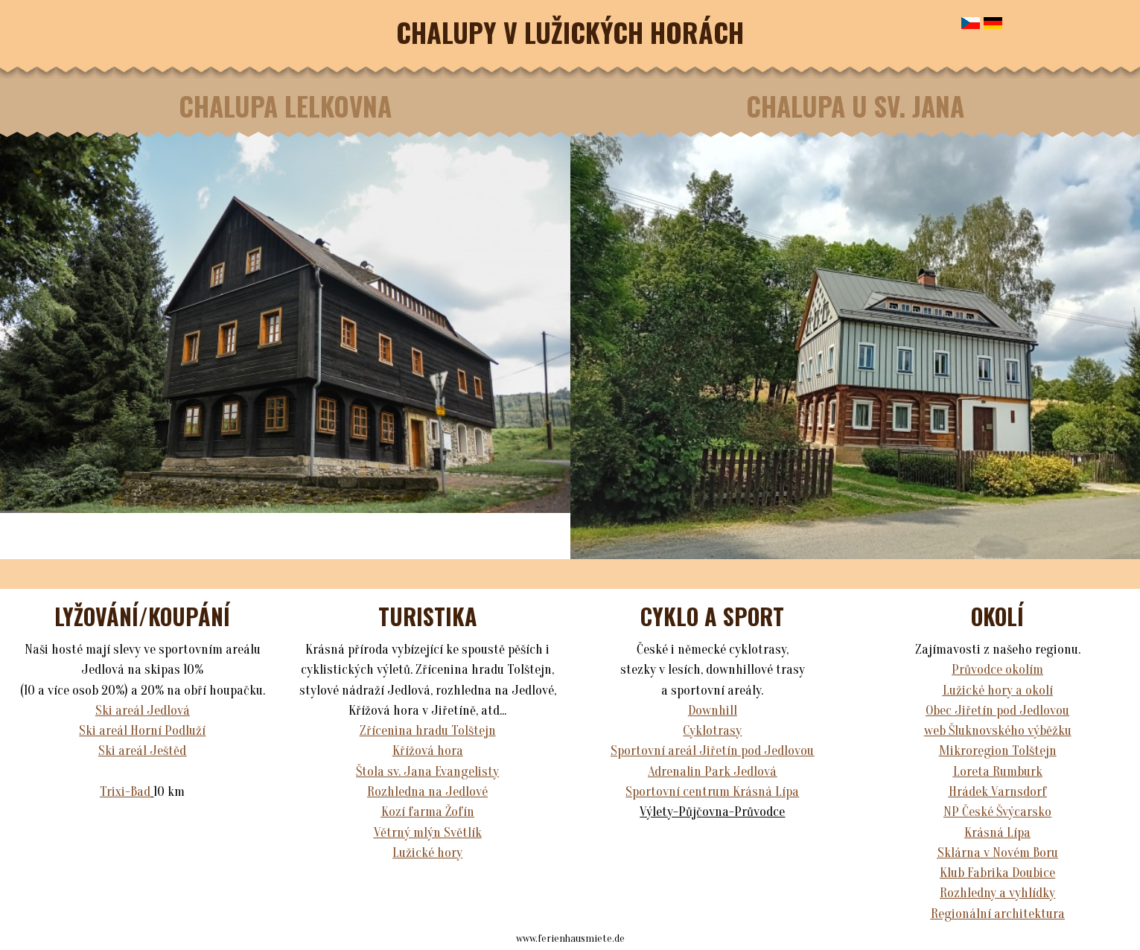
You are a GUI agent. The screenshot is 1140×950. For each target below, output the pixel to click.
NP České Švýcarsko (997, 812)
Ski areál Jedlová (142, 710)
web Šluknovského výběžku (997, 731)
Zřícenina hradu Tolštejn (428, 731)
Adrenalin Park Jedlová (712, 772)
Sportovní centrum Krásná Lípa (712, 792)
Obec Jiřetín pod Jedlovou (997, 710)
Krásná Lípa (997, 833)
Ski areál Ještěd (142, 751)
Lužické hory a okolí (998, 690)
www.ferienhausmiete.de (570, 938)
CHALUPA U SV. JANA (855, 105)
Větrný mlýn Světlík (428, 833)
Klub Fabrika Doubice (997, 873)
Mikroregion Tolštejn (998, 751)
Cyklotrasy (712, 731)
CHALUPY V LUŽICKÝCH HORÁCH (570, 31)
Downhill (712, 710)
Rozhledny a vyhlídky (997, 893)
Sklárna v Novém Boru (997, 853)
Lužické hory (427, 853)
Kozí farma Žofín (427, 812)
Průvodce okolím (997, 670)
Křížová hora (427, 751)
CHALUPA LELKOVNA (285, 105)
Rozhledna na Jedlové (427, 792)
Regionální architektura (998, 914)
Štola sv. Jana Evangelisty (427, 772)
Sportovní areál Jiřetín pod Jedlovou (712, 751)
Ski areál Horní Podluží (142, 731)
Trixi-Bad (125, 792)
